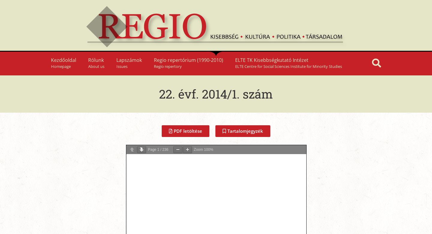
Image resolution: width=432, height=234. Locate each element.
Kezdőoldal (63, 63)
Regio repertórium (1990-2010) (188, 63)
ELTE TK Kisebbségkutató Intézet (288, 63)
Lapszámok (129, 63)
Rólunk (96, 63)
